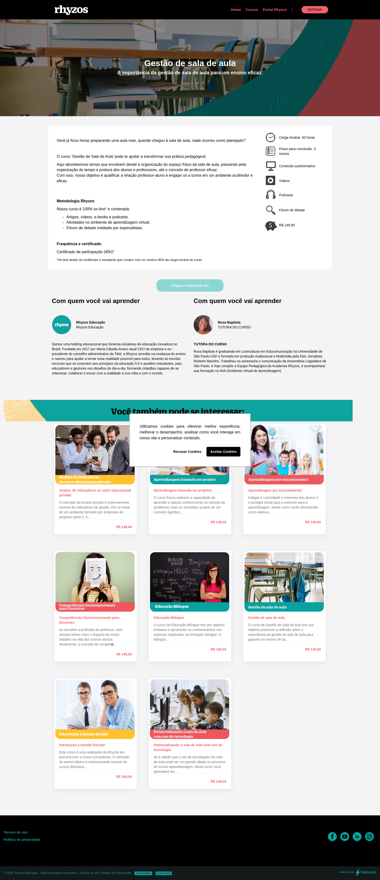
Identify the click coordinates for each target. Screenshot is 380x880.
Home (236, 10)
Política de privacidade (22, 840)
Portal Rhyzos (275, 10)
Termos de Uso (89, 873)
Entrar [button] (315, 10)
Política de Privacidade (116, 873)
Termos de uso (16, 832)
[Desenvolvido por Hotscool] (357, 875)
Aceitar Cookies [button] (223, 452)
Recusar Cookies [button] (187, 452)
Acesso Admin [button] (143, 873)
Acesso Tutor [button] (164, 873)
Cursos (252, 10)
